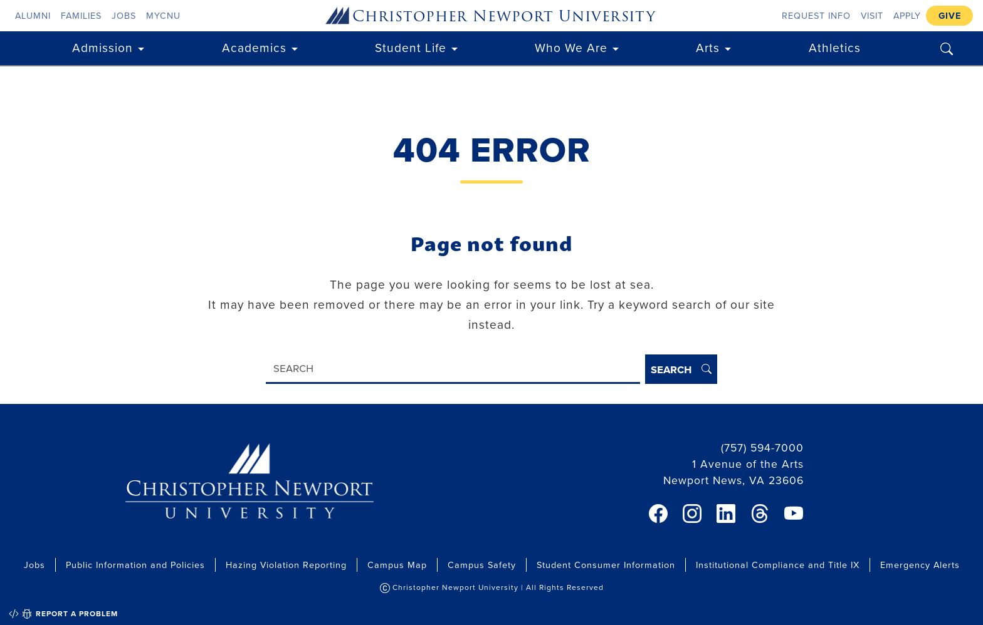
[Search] (453, 369)
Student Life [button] (410, 47)
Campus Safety (482, 564)
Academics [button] (254, 47)
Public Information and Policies (135, 564)
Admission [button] (102, 47)
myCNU (163, 15)
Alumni (33, 15)
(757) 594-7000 (762, 447)
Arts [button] (708, 47)
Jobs (124, 15)
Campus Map (397, 564)
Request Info (816, 15)
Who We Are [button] (571, 47)
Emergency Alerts (920, 564)
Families (81, 15)
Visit (872, 15)
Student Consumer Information (606, 564)
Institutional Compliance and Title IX (777, 564)
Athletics (835, 47)
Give (949, 15)
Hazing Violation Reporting (286, 564)
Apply (907, 15)
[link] (658, 513)
